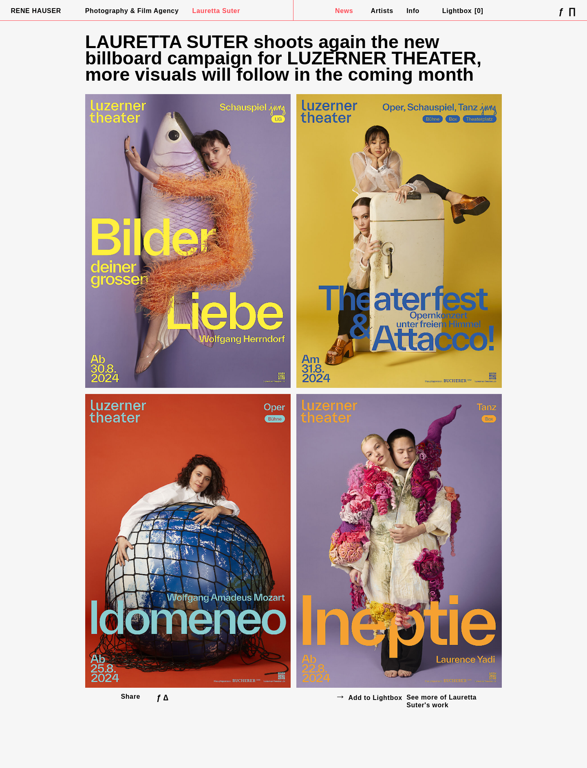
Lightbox (462, 10)
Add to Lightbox (375, 697)
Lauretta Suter (216, 10)
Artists (382, 10)
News (344, 10)
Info (412, 10)
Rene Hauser (36, 10)
